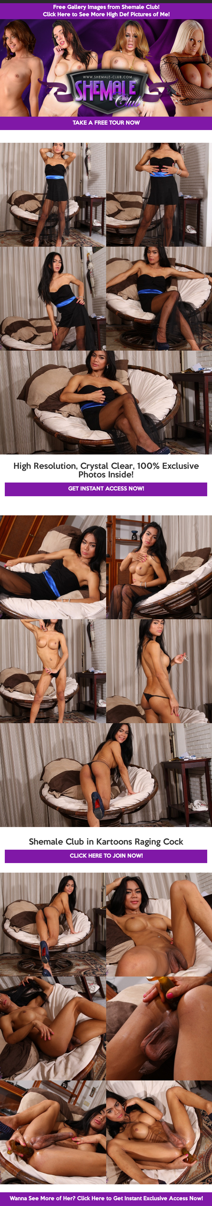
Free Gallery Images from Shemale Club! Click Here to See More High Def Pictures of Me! (106, 11)
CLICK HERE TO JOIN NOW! (106, 856)
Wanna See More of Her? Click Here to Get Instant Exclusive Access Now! (106, 1198)
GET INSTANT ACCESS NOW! (106, 489)
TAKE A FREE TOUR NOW (106, 123)
